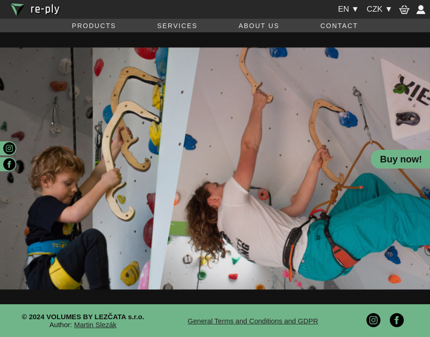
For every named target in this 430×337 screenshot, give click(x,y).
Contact (339, 25)
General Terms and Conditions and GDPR (253, 321)
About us (258, 25)
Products (94, 25)
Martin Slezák (95, 325)
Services (177, 25)
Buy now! (401, 159)
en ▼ (348, 9)
